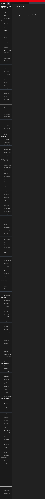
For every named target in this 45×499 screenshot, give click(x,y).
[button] (1, 3)
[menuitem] (8, 3)
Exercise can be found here (18, 12)
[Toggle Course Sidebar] (4, 3)
